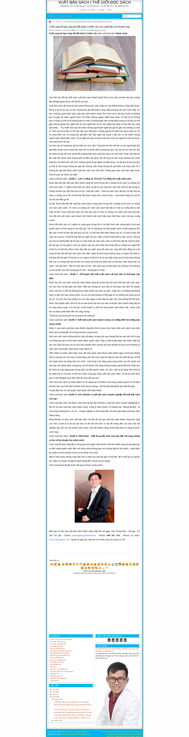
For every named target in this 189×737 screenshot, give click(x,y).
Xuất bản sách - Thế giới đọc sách (74, 730)
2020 (54, 692)
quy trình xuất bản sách (58, 658)
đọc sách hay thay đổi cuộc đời (61, 649)
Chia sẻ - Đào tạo (134, 730)
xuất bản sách (55, 671)
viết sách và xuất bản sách (59, 667)
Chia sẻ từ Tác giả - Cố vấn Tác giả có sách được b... (72, 707)
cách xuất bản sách (82, 30)
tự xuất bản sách (56, 662)
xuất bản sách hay (56, 674)
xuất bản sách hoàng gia (58, 676)
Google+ (102, 10)
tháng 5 (57, 721)
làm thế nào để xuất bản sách (60, 653)
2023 (54, 687)
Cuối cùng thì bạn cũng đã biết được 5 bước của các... (73, 718)
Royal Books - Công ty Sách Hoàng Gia (75, 732)
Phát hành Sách (121, 730)
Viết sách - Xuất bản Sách (116, 735)
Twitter (92, 10)
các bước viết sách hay (58, 639)
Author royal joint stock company (61, 637)
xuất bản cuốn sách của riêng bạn (61, 669)
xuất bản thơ (54, 678)
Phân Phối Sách (108, 730)
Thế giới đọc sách (65, 16)
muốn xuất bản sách (57, 655)
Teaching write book (57, 660)
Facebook (83, 10)
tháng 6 (57, 697)
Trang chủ (52, 16)
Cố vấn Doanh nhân (133, 732)
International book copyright (59, 651)
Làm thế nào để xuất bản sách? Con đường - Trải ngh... (73, 715)
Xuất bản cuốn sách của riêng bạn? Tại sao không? (72, 700)
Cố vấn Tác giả (119, 732)
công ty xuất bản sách (57, 646)
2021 (54, 690)
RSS (109, 10)
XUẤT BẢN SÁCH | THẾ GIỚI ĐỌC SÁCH (94, 2)
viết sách (53, 664)
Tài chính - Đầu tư (134, 735)
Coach (110, 732)
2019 (54, 695)
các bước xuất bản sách (58, 642)
